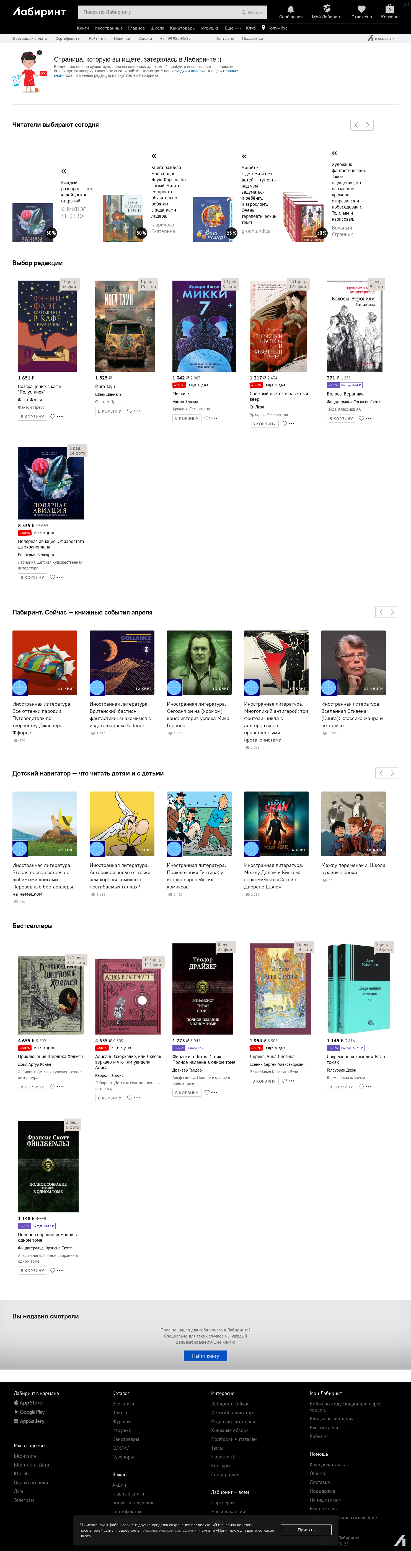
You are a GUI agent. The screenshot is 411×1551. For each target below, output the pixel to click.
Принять (306, 1529)
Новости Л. (223, 1457)
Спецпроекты (226, 1474)
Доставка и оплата (29, 38)
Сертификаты (68, 38)
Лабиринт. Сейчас (230, 1403)
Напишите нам (326, 1500)
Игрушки (210, 28)
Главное (136, 28)
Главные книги (128, 1494)
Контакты (225, 38)
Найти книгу (205, 1356)
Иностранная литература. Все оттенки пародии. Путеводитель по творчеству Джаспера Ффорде (42, 718)
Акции (119, 1485)
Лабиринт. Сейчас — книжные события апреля (82, 612)
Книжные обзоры (230, 1430)
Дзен (19, 1491)
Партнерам (223, 1502)
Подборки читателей (234, 1439)
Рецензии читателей (233, 1421)
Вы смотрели (324, 1427)
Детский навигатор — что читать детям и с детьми (88, 773)
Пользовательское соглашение (343, 1517)
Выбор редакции (37, 262)
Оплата (317, 1473)
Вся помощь (323, 1508)
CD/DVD (121, 1448)
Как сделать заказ (329, 1464)
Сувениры (123, 1457)
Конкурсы (221, 1465)
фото (69, 286)
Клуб (251, 28)
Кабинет (319, 1436)
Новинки (122, 38)
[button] (356, 125)
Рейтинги (97, 38)
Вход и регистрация (332, 1418)
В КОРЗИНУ (33, 416)
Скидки (145, 38)
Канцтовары (183, 28)
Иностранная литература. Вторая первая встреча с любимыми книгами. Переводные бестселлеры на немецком (42, 879)
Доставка (320, 1482)
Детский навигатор (232, 1412)
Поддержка (252, 38)
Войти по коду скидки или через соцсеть (345, 1406)
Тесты (217, 1448)
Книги (83, 28)
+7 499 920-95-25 (175, 38)
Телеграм (24, 1500)
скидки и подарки (190, 71)
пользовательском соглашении (168, 1530)
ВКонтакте (25, 1456)
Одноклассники (31, 1482)
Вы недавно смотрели (45, 1316)
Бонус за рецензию (133, 1502)
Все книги (123, 1403)
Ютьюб (21, 1473)
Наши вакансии (228, 1511)
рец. (69, 281)
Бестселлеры (32, 925)
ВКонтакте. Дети (31, 1465)
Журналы (122, 1421)
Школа (157, 28)
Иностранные (109, 28)
